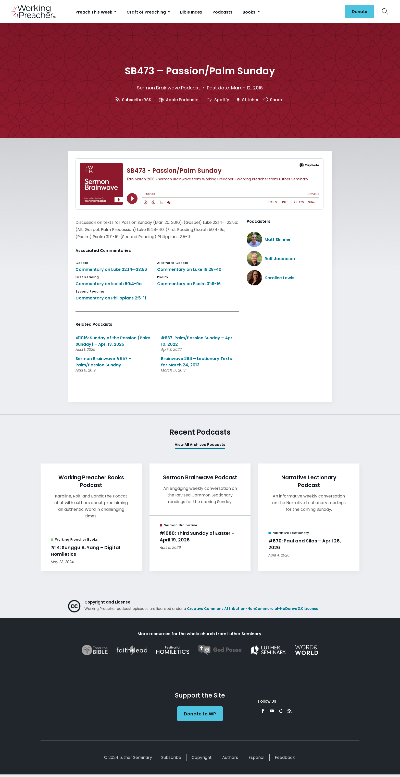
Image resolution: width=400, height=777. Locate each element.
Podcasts (222, 12)
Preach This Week (94, 12)
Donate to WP (200, 714)
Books (249, 12)
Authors (230, 757)
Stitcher (248, 100)
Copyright (202, 757)
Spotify (217, 100)
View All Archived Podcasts (200, 444)
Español (256, 757)
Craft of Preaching (147, 12)
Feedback (285, 757)
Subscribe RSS (133, 100)
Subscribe (171, 757)
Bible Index (191, 12)
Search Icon (385, 11)
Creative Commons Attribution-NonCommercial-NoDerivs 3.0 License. (253, 608)
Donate (359, 12)
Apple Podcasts (178, 100)
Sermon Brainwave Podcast (168, 88)
